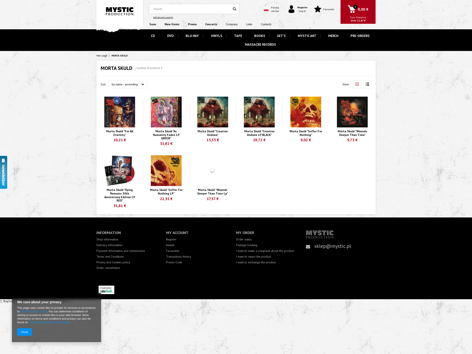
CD (153, 36)
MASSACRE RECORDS (260, 44)
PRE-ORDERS (360, 36)
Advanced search (163, 17)
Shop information (107, 239)
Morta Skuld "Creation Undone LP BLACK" (259, 133)
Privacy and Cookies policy (113, 262)
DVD (170, 36)
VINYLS (216, 36)
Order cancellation (108, 268)
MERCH (333, 36)
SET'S (281, 36)
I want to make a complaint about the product (265, 251)
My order (245, 232)
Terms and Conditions (110, 256)
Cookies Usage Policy (33, 311)
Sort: (103, 84)
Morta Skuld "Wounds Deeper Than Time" (352, 133)
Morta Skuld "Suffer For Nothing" (306, 133)
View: (345, 84)
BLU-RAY (192, 36)
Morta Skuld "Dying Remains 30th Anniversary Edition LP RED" (119, 195)
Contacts (266, 24)
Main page (101, 55)
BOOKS (259, 36)
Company (232, 24)
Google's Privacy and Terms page (49, 322)
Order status (244, 239)
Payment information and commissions (120, 251)
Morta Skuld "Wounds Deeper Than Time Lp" (212, 191)
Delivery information (109, 245)
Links (249, 24)
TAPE (238, 36)
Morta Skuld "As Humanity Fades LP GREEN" (166, 135)
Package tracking (246, 245)
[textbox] (194, 9)
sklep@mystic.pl (332, 246)
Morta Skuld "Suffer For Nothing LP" (166, 191)
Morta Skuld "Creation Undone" (213, 133)
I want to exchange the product (256, 262)
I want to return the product (253, 256)
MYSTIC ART (307, 36)
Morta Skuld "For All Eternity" (119, 133)
